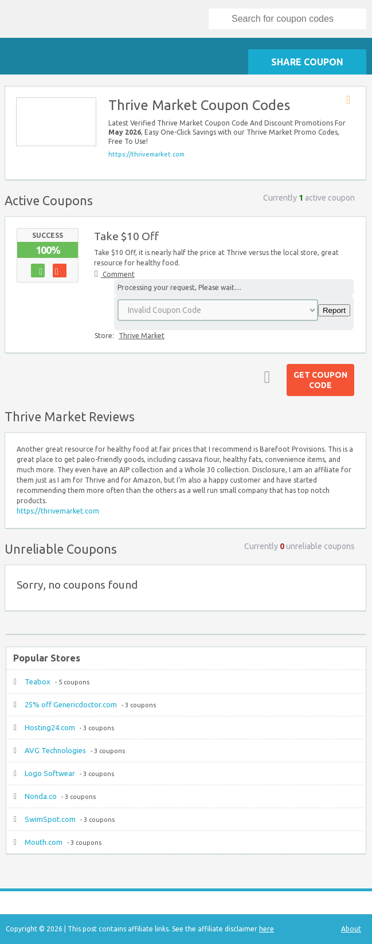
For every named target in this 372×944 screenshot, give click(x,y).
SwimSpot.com (50, 819)
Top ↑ (265, 377)
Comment (118, 274)
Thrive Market (142, 335)
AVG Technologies (55, 750)
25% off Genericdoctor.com (71, 704)
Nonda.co (41, 796)
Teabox (37, 681)
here (266, 929)
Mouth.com (43, 842)
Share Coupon (307, 62)
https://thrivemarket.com (146, 154)
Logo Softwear (50, 773)
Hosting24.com (50, 727)
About (351, 929)
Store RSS (352, 100)
